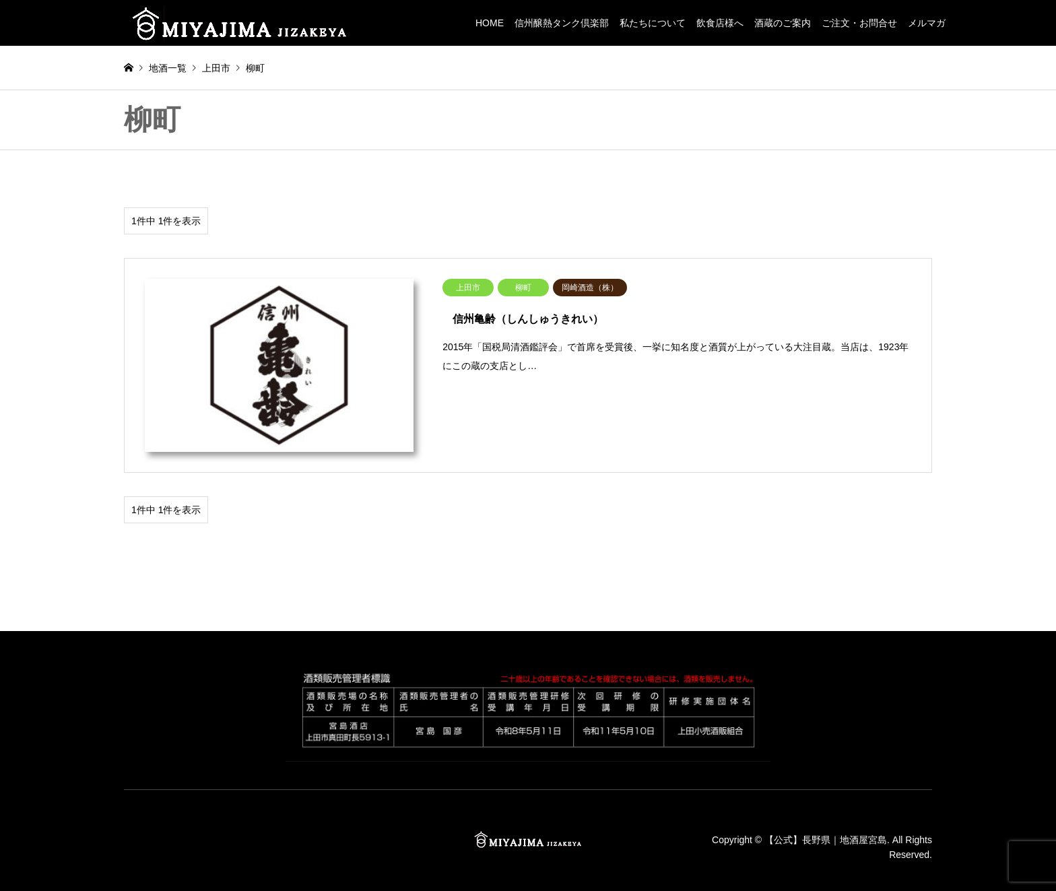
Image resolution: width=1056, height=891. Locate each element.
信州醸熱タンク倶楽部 (562, 23)
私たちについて (653, 23)
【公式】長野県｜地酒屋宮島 (825, 839)
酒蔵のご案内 (782, 23)
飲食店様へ (720, 23)
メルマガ (927, 23)
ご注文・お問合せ (859, 23)
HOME (489, 23)
